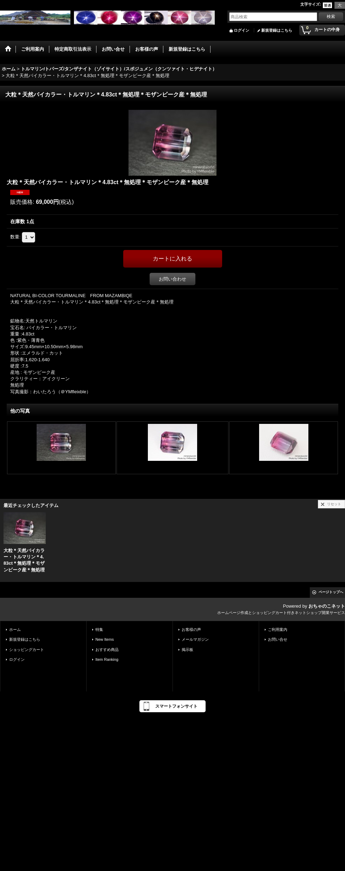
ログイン (241, 30)
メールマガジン (195, 639)
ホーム (15, 629)
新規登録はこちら (276, 30)
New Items (104, 639)
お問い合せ (277, 639)
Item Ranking (106, 659)
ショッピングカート (26, 649)
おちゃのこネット (326, 606)
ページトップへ (331, 592)
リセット (334, 504)
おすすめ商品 (107, 649)
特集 (99, 629)
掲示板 (187, 649)
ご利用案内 (277, 629)
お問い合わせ (172, 279)
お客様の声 (191, 629)
